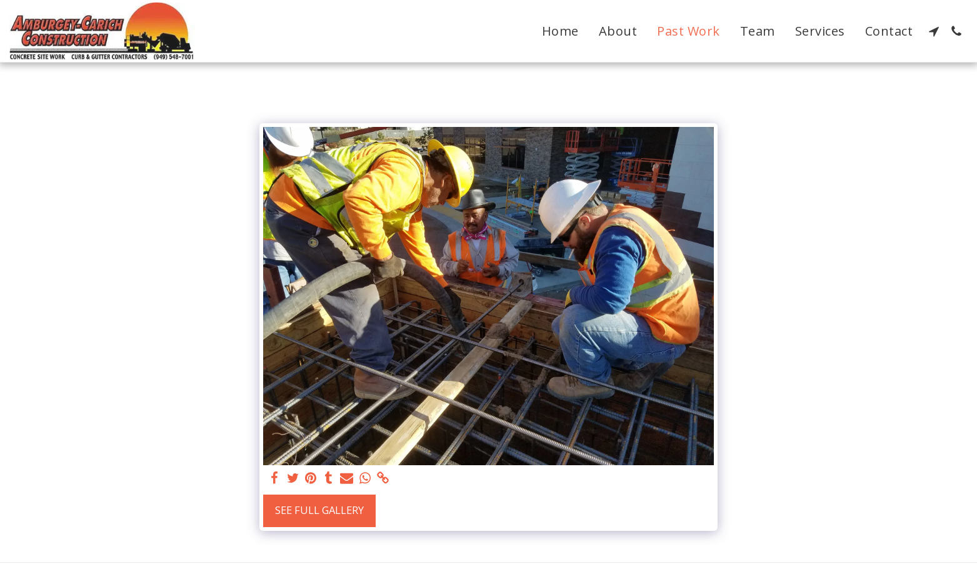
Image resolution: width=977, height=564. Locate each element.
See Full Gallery (319, 510)
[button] (933, 31)
